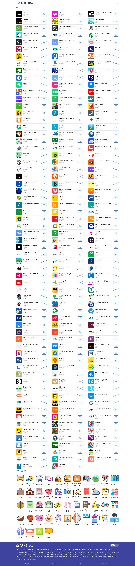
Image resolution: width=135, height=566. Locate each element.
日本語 (114, 545)
